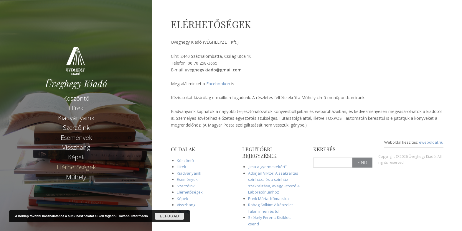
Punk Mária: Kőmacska (268, 198)
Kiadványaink (76, 118)
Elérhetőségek (76, 167)
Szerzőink (76, 127)
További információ (133, 216)
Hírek (76, 108)
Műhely (76, 177)
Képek (76, 157)
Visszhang (76, 147)
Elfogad (169, 216)
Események (76, 137)
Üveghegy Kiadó (76, 84)
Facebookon (218, 83)
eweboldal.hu (431, 142)
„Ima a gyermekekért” (267, 166)
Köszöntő (76, 98)
